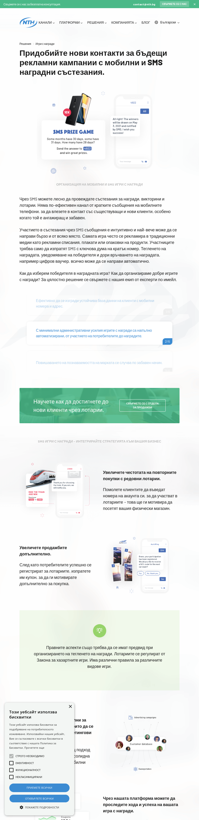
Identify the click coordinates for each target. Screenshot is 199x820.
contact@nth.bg (144, 4)
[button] (39, 807)
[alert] (39, 759)
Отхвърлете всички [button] (39, 798)
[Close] (195, 4)
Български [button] (166, 22)
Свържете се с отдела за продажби (142, 406)
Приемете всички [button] (39, 787)
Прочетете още (34, 747)
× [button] (70, 706)
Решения (25, 43)
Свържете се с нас (174, 4)
